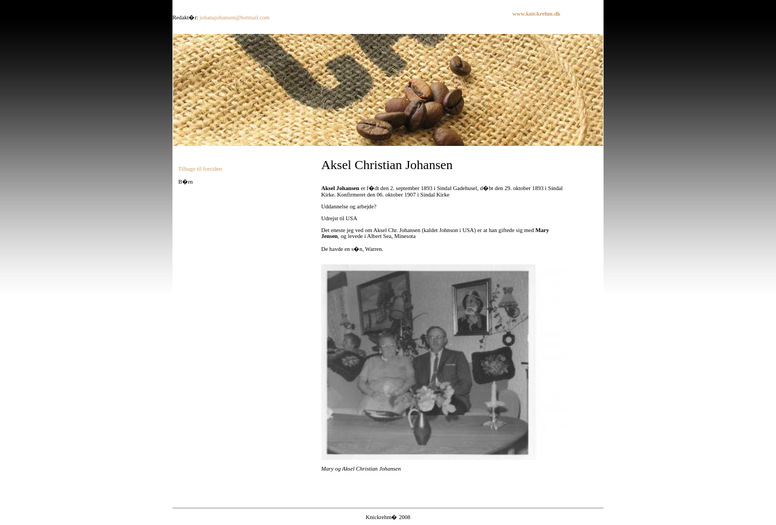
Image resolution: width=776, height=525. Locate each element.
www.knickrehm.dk (536, 14)
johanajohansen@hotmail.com (234, 17)
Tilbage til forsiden (199, 169)
